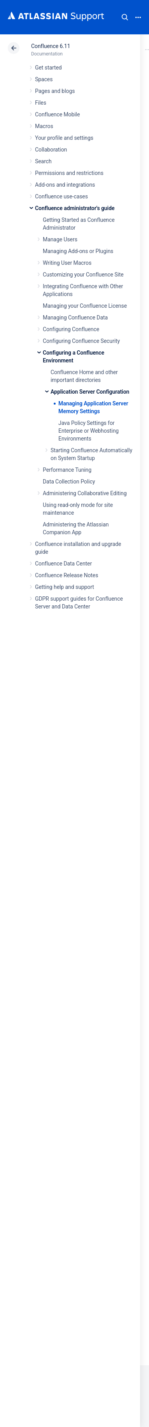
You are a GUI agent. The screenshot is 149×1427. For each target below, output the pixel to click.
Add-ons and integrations (65, 185)
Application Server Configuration (90, 392)
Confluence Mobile (57, 114)
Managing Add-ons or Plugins (78, 251)
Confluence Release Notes (66, 575)
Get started (48, 67)
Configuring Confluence (71, 329)
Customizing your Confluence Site (83, 274)
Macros (44, 126)
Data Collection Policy (69, 481)
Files (40, 103)
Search (125, 17)
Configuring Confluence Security (81, 341)
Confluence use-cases (61, 196)
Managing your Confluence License (85, 306)
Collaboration (51, 149)
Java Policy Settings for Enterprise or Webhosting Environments (88, 431)
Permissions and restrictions (69, 173)
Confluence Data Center (63, 563)
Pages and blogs (55, 91)
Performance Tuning (67, 470)
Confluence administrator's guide (74, 208)
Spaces (44, 79)
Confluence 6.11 (50, 46)
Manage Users (60, 239)
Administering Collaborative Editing (85, 493)
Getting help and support (64, 587)
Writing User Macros (67, 263)
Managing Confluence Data (75, 317)
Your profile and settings (64, 138)
